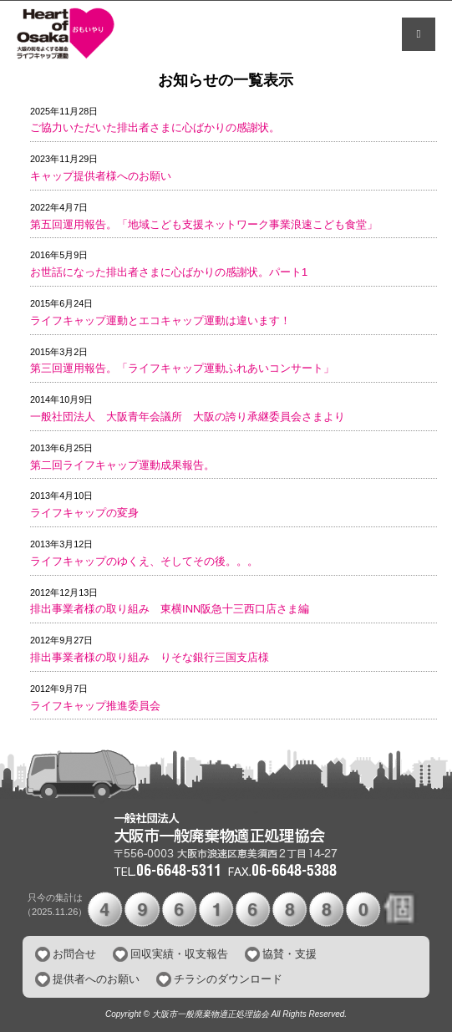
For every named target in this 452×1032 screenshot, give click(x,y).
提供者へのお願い (96, 979)
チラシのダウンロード (228, 979)
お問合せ (74, 954)
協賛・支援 (289, 954)
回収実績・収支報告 (179, 954)
